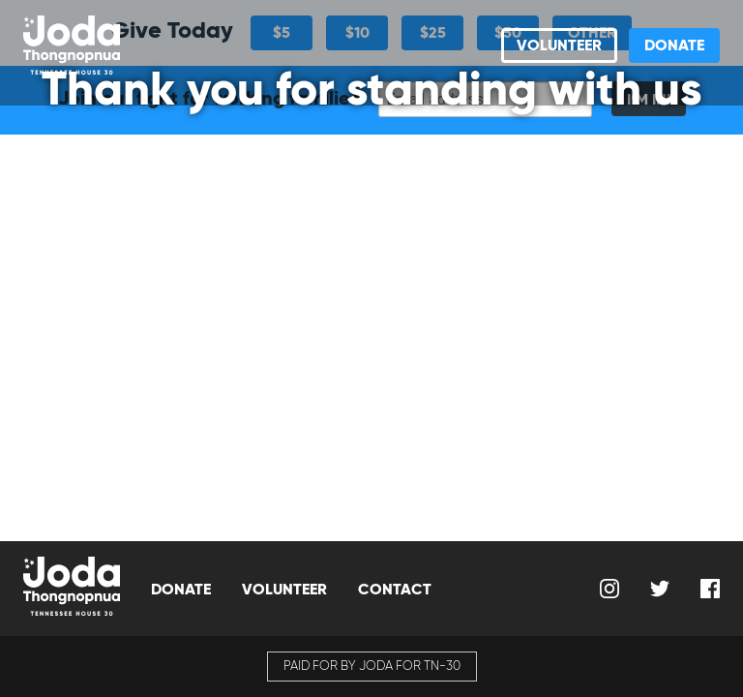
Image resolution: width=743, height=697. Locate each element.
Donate (674, 45)
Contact (394, 589)
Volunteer (559, 45)
